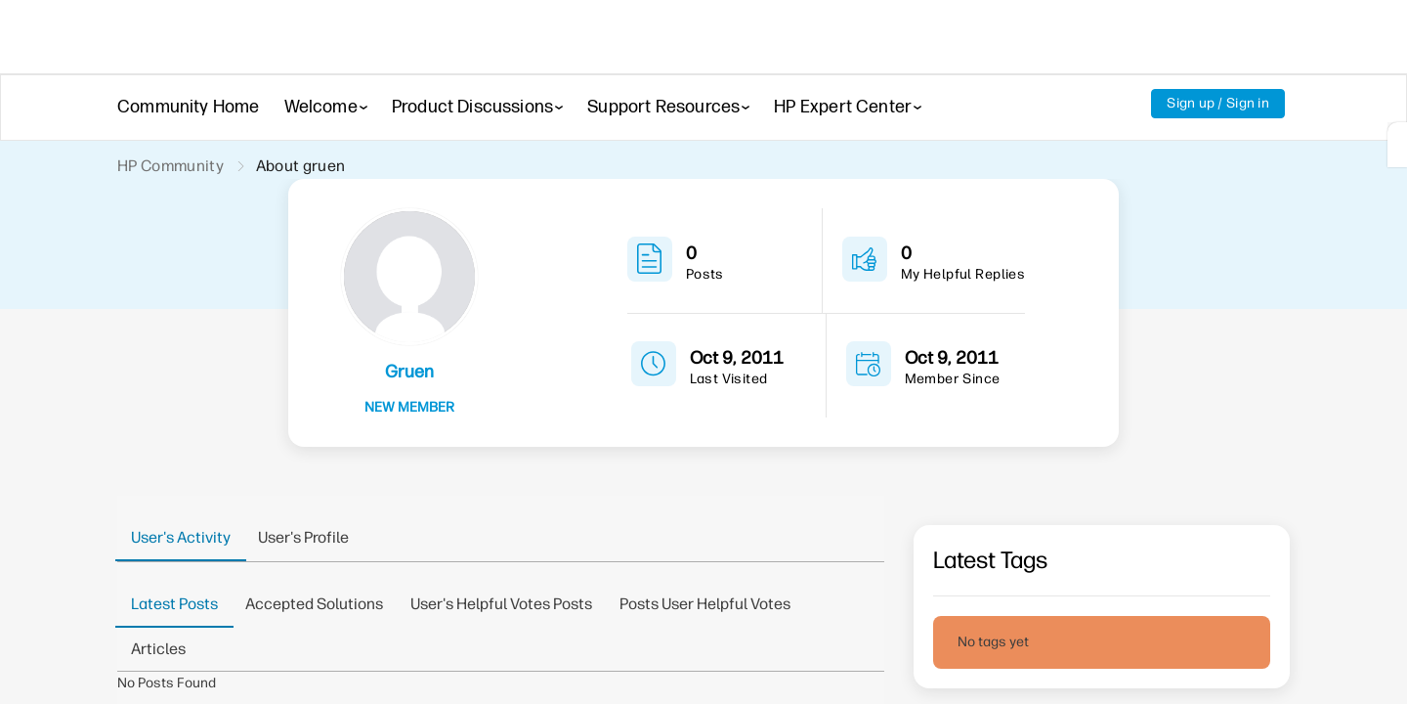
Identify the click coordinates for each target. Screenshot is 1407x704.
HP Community (170, 165)
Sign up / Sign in (1218, 103)
